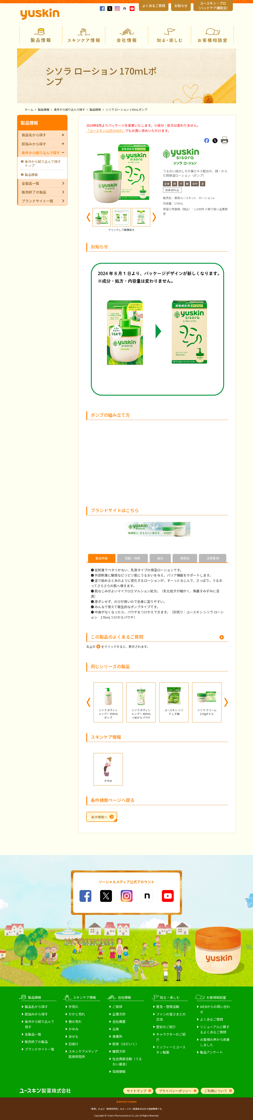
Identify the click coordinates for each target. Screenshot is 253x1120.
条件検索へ (99, 817)
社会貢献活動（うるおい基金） (127, 1061)
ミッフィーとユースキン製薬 (171, 1049)
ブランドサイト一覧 (37, 200)
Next (154, 217)
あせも (73, 1036)
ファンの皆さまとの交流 (171, 1017)
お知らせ (181, 5)
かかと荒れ (77, 1014)
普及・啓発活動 (167, 1006)
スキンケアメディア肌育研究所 (83, 1054)
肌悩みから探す (43, 143)
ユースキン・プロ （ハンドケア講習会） (213, 5)
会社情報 (126, 35)
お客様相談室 (212, 35)
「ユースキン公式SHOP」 (105, 130)
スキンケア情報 (83, 35)
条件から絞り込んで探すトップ (43, 163)
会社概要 (119, 1021)
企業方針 (119, 1014)
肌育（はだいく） (125, 1044)
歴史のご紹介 (166, 1026)
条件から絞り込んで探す (69, 109)
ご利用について (215, 1090)
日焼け (73, 1044)
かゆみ (73, 1029)
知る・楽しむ (169, 35)
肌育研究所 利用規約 (127, 1101)
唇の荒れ (75, 1021)
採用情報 (119, 1071)
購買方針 (119, 1051)
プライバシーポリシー (175, 1090)
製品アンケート (211, 1052)
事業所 (117, 1036)
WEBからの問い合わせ (215, 1009)
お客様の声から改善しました (215, 1042)
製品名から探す (43, 134)
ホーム (29, 109)
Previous (88, 217)
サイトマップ (136, 1090)
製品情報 (40, 35)
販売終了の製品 (34, 192)
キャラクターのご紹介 (171, 1037)
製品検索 (95, 109)
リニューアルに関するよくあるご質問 (214, 1029)
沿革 (115, 1029)
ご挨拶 (117, 1006)
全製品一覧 (30, 183)
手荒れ (73, 1006)
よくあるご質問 (153, 5)
